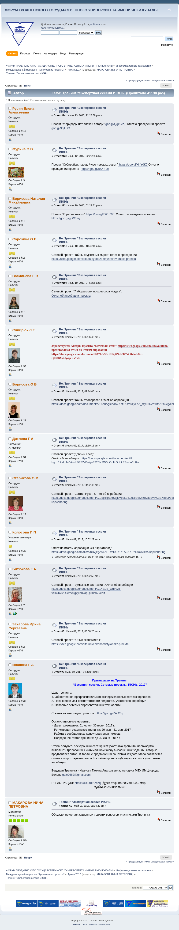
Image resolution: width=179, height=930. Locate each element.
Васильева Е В (25, 276)
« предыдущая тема (138, 80)
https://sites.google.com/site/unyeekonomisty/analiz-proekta (90, 644)
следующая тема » (162, 80)
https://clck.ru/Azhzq (87, 783)
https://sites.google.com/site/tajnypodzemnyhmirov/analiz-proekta (94, 259)
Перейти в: (136, 887)
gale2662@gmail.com (76, 774)
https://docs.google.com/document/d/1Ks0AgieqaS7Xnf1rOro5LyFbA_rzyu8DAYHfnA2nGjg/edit (113, 404)
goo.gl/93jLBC (61, 128)
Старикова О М (25, 478)
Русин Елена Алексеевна (21, 110)
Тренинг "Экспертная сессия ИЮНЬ (85, 802)
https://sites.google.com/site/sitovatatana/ (143, 346)
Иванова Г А (23, 665)
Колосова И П (24, 532)
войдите (95, 24)
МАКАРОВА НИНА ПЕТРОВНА (115, 69)
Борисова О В (24, 384)
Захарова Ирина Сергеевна (24, 626)
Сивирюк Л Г (23, 330)
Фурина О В (22, 149)
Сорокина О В (24, 239)
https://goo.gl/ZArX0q (109, 713)
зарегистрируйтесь (52, 27)
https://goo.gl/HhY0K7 (133, 164)
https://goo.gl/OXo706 (99, 214)
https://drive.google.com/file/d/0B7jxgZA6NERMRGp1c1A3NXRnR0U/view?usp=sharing (108, 552)
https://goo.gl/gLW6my (66, 218)
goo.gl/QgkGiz (114, 124)
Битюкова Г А (24, 569)
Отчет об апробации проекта (71, 295)
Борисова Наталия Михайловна (26, 200)
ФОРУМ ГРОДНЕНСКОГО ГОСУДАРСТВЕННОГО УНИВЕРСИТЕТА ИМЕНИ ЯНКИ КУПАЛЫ (81, 10)
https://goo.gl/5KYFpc (95, 168)
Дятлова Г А (23, 439)
